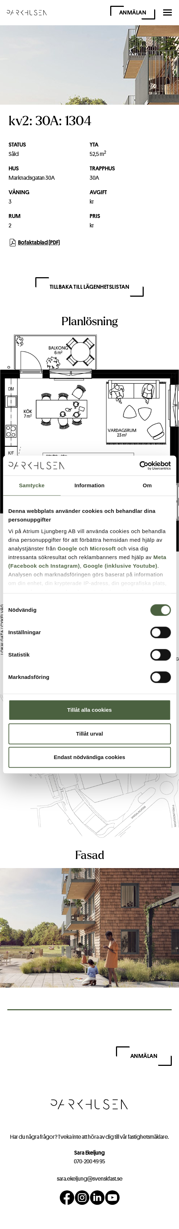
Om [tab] (147, 485)
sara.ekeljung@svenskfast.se (89, 1178)
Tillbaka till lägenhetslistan (90, 287)
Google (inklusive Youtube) (120, 566)
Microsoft (103, 548)
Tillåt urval (89, 734)
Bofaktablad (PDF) (34, 243)
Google (67, 548)
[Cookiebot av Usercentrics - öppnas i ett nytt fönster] (139, 465)
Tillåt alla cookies (89, 710)
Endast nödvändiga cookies (89, 757)
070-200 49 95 (89, 1161)
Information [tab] (90, 485)
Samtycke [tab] (32, 485)
